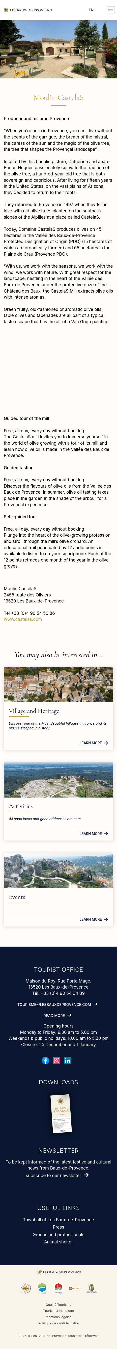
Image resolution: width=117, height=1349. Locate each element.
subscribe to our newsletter (53, 1175)
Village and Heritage (34, 711)
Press (58, 1227)
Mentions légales (58, 1317)
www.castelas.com (23, 619)
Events (17, 897)
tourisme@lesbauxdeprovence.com (54, 1004)
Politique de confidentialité (58, 1323)
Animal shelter (58, 1241)
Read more (54, 1015)
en (91, 10)
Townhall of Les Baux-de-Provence (58, 1219)
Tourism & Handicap (58, 1311)
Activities (21, 806)
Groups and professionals (58, 1234)
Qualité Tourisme (58, 1305)
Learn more (91, 743)
